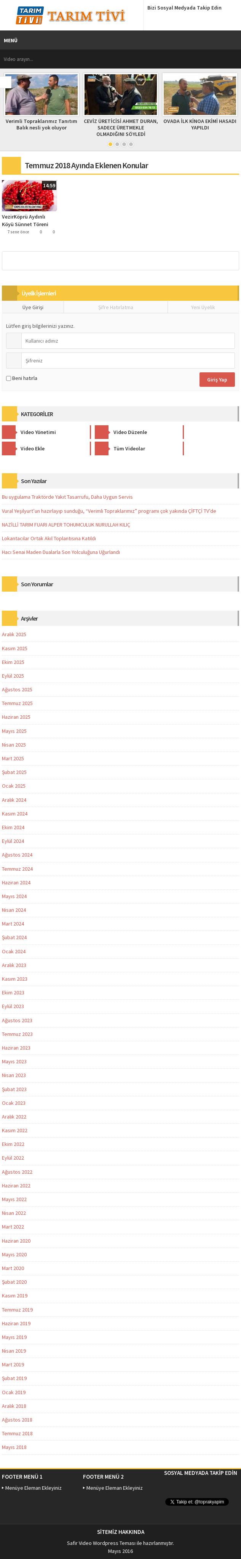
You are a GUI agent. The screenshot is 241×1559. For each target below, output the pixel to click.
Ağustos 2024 (17, 854)
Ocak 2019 (14, 1392)
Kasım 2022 (14, 1130)
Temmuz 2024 (17, 868)
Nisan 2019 (14, 1350)
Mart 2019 (13, 1364)
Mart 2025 (13, 758)
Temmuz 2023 (17, 1034)
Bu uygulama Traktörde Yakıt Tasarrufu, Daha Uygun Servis (67, 496)
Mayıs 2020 (14, 1254)
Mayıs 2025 (14, 731)
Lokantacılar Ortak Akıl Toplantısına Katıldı (49, 538)
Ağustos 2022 (17, 1171)
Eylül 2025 (13, 675)
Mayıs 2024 (14, 896)
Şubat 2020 (14, 1281)
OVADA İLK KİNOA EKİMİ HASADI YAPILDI (199, 124)
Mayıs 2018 (14, 1447)
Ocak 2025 (14, 785)
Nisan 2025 (14, 744)
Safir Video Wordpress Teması (101, 1543)
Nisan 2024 (14, 909)
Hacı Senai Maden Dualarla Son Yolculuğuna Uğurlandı (61, 552)
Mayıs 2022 (14, 1199)
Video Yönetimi (29, 432)
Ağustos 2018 (17, 1419)
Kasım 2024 (14, 813)
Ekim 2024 (13, 827)
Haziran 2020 (16, 1240)
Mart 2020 (13, 1268)
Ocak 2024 (14, 951)
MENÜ (11, 40)
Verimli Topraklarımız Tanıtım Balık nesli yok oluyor (41, 124)
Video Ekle (184, 432)
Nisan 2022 (14, 1213)
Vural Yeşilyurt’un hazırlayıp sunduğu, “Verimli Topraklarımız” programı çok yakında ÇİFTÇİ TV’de (109, 510)
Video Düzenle (108, 432)
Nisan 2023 (14, 1075)
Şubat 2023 (14, 1089)
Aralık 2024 (14, 799)
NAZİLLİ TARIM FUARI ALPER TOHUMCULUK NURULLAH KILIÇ (66, 524)
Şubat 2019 (14, 1378)
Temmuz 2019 (17, 1309)
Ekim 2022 (13, 1144)
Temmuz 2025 (17, 703)
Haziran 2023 (16, 1047)
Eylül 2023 (13, 1006)
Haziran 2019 (16, 1323)
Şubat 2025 (14, 772)
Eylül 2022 (13, 1157)
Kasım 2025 (14, 648)
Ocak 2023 (14, 1102)
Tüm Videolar (27, 448)
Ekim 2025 (13, 662)
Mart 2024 (13, 923)
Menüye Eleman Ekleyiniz (33, 1487)
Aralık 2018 (14, 1406)
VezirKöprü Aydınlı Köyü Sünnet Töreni (25, 220)
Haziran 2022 (16, 1185)
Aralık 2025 (14, 634)
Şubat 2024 (14, 937)
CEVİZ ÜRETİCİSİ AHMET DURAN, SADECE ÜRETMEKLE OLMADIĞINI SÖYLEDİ (121, 127)
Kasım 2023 (14, 978)
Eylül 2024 (13, 841)
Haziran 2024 (16, 882)
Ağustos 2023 (17, 1020)
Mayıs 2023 (14, 1061)
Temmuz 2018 (17, 1433)
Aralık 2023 (14, 965)
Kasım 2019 (14, 1295)
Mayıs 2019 (14, 1337)
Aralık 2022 (14, 1116)
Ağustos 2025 (17, 689)
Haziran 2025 (16, 716)
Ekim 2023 (13, 992)
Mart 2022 (13, 1226)
